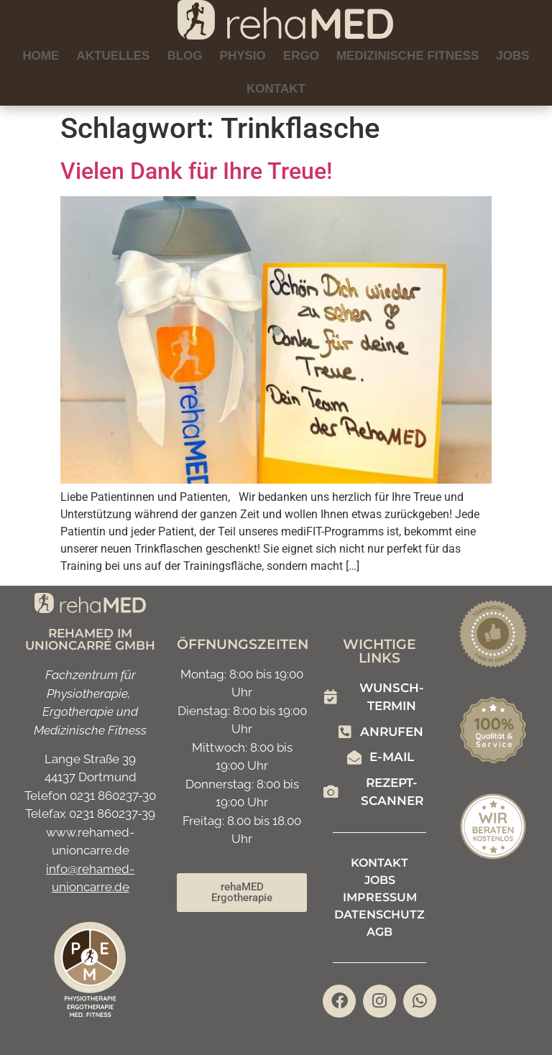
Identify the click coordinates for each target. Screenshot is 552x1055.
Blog (184, 56)
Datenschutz (379, 914)
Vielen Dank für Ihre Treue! (196, 171)
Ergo (301, 56)
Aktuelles (113, 56)
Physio (243, 56)
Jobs (512, 56)
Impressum (380, 897)
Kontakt (276, 89)
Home (40, 56)
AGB (379, 932)
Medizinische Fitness (407, 56)
